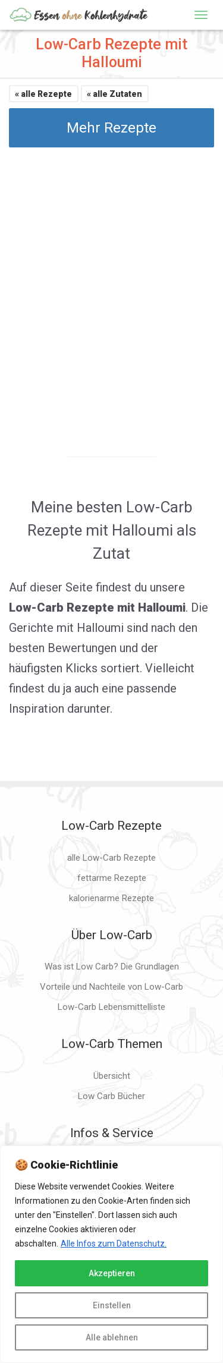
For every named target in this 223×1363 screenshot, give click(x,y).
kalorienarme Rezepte (111, 898)
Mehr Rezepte (111, 127)
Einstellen (112, 1305)
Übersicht (111, 1076)
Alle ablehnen (112, 1337)
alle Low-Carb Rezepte (111, 857)
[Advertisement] (111, 291)
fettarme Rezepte (111, 878)
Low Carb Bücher (111, 1096)
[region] (111, 1254)
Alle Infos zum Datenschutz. (114, 1243)
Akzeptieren (112, 1273)
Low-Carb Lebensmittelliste (111, 1007)
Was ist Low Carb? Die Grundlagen (112, 966)
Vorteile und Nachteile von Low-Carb (111, 986)
